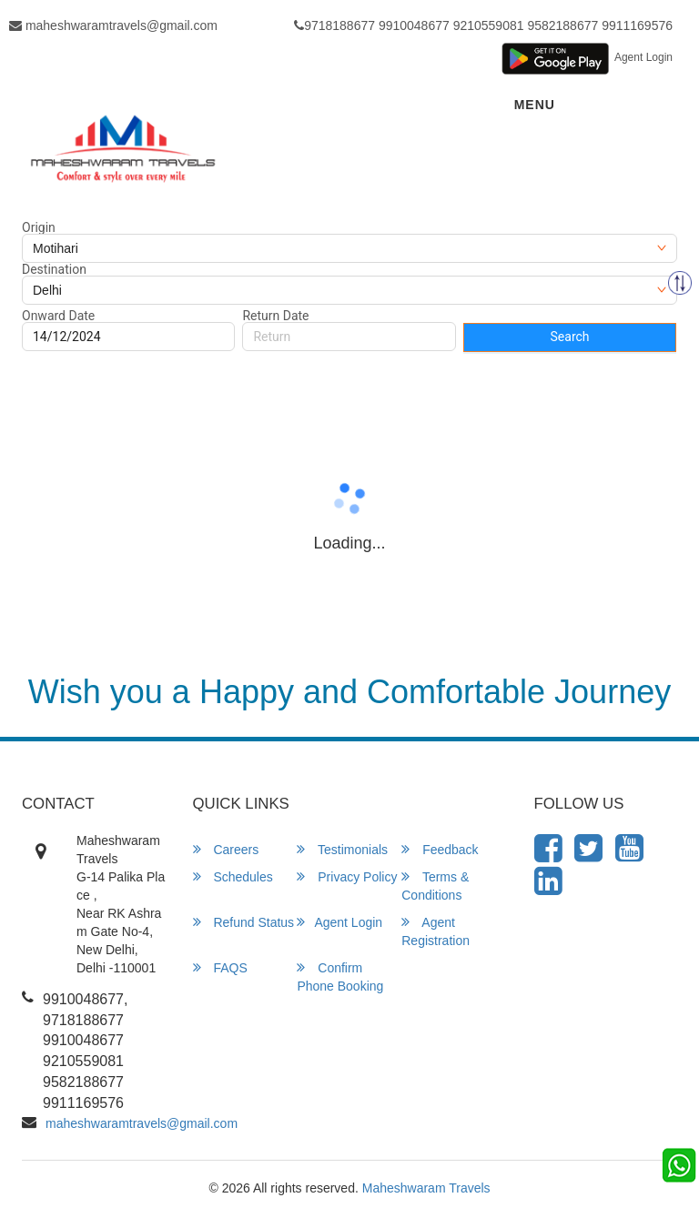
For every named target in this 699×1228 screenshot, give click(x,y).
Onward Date (58, 315)
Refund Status (244, 922)
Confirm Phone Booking (340, 976)
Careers (226, 849)
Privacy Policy (347, 876)
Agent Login (643, 57)
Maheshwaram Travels (426, 1188)
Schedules (233, 876)
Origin (39, 227)
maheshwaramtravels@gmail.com (113, 25)
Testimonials (342, 849)
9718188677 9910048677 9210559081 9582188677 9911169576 (483, 25)
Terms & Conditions (435, 885)
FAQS (220, 967)
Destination (54, 269)
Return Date (275, 315)
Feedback (439, 849)
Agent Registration (435, 931)
